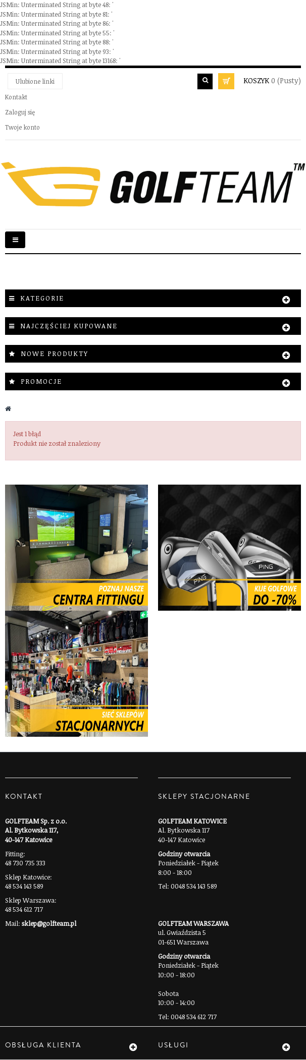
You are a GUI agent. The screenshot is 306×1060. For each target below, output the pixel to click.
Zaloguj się (20, 112)
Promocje (41, 381)
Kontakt (16, 97)
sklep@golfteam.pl (49, 923)
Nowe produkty (54, 353)
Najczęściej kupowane (69, 325)
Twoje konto (22, 127)
